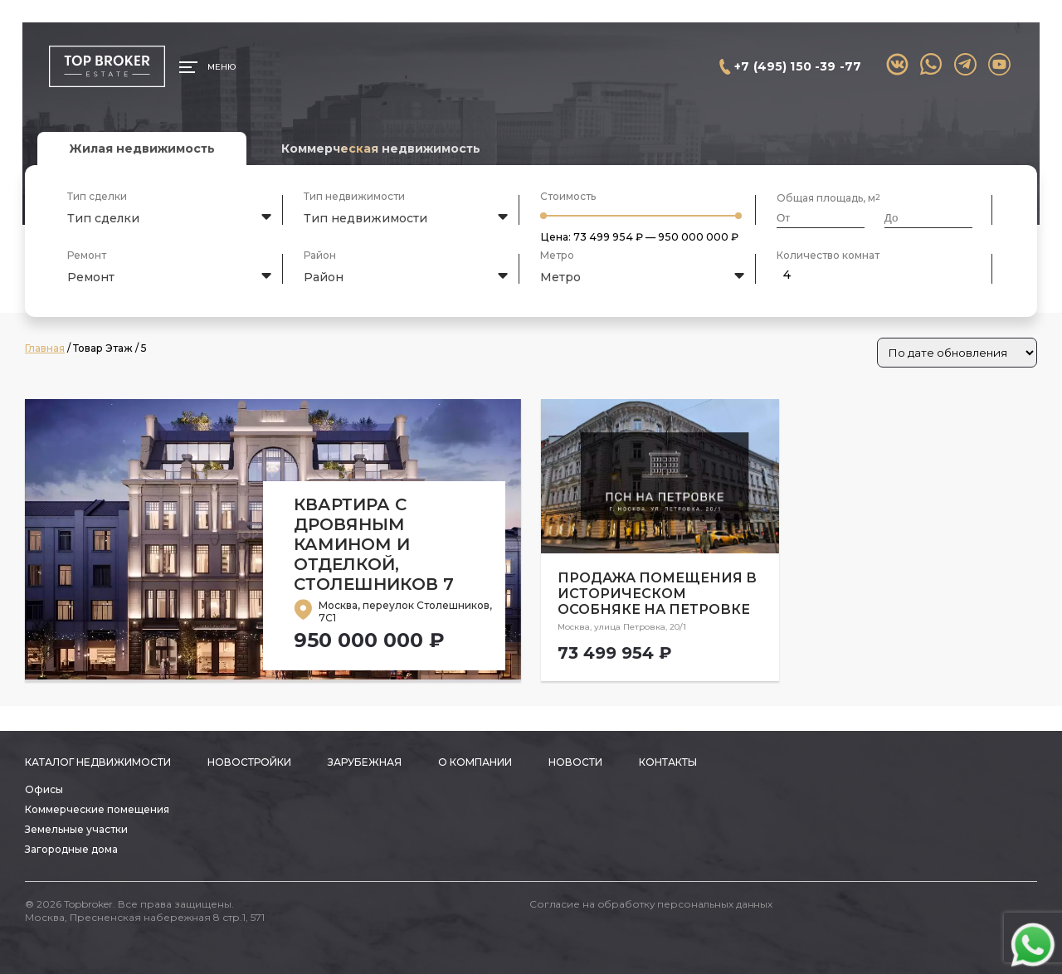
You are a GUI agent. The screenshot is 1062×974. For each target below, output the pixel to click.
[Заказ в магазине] (957, 353)
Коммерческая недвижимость (380, 148)
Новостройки (249, 762)
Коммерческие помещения (97, 809)
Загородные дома (71, 849)
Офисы (44, 789)
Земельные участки (76, 829)
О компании (475, 762)
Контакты (668, 762)
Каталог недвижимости (98, 762)
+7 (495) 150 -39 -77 (797, 66)
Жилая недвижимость (142, 148)
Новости (575, 762)
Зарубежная (365, 762)
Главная (45, 348)
